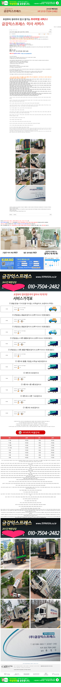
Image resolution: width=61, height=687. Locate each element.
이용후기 (31, 663)
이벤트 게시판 (36, 663)
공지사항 (24, 663)
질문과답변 (28, 663)
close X (59, 4)
